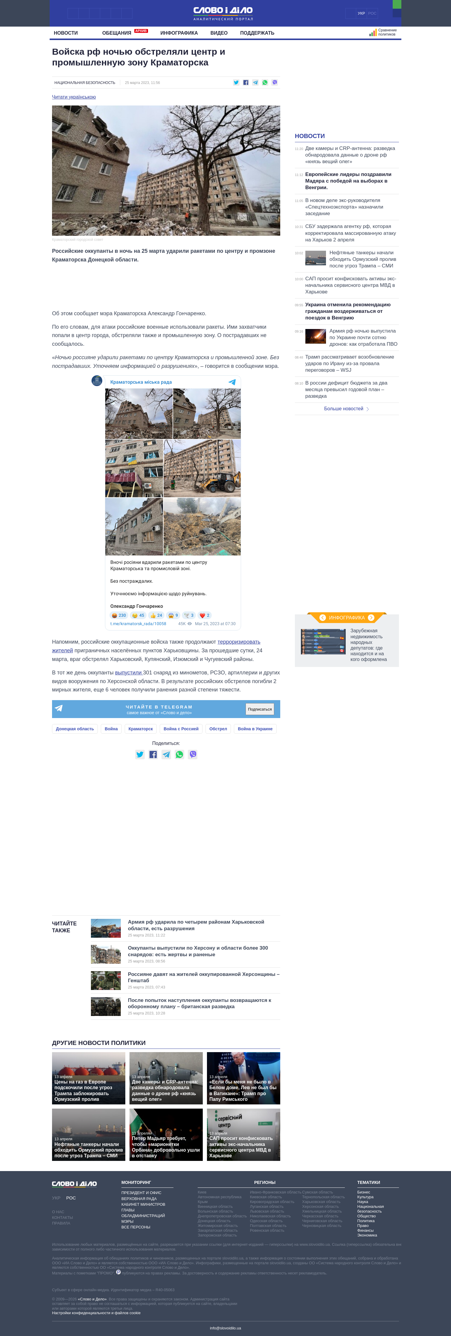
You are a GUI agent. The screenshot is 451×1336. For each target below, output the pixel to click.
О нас (58, 1212)
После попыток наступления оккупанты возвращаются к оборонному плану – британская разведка (199, 1006)
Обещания (125, 32)
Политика (366, 1221)
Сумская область (317, 1192)
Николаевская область (270, 1216)
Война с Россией (181, 728)
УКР (361, 13)
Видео (219, 33)
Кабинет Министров (143, 1204)
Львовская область (267, 1211)
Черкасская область (320, 1216)
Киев (202, 1192)
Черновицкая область (321, 1225)
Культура (365, 1197)
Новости (68, 33)
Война (111, 728)
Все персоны (135, 1227)
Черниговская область (322, 1221)
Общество (366, 1216)
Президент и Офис (141, 1192)
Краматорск (141, 728)
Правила (61, 1223)
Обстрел (218, 728)
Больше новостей (346, 408)
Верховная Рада (139, 1198)
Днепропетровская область (222, 1216)
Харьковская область (321, 1201)
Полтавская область (268, 1225)
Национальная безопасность (84, 83)
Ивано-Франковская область (275, 1192)
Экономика (367, 1235)
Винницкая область (215, 1206)
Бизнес (363, 1192)
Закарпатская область (218, 1230)
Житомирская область (218, 1225)
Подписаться (260, 709)
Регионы (264, 1182)
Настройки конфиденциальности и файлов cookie (96, 1313)
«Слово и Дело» (92, 1299)
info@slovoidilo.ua (225, 1328)
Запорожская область (217, 1235)
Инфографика (179, 33)
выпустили (129, 673)
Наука (362, 1201)
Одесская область (266, 1221)
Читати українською (74, 97)
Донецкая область (75, 728)
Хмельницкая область (322, 1211)
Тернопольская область (323, 1197)
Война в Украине (255, 728)
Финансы (365, 1230)
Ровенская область (267, 1230)
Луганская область (267, 1206)
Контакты (62, 1217)
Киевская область (266, 1197)
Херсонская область (320, 1206)
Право (363, 1225)
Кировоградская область (272, 1201)
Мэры (127, 1221)
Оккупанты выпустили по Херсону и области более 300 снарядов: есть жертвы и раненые (198, 954)
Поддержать (257, 33)
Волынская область (215, 1211)
